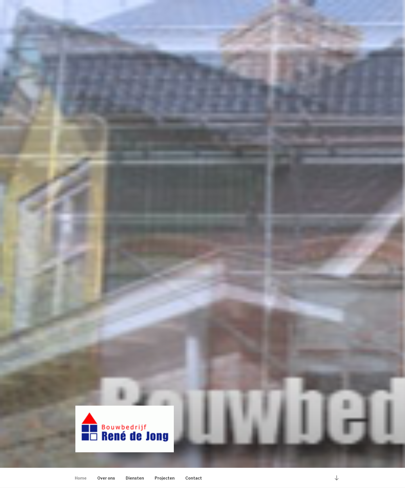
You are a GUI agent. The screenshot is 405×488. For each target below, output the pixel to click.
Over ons (106, 478)
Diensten (135, 478)
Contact (193, 478)
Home (81, 478)
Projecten (165, 478)
